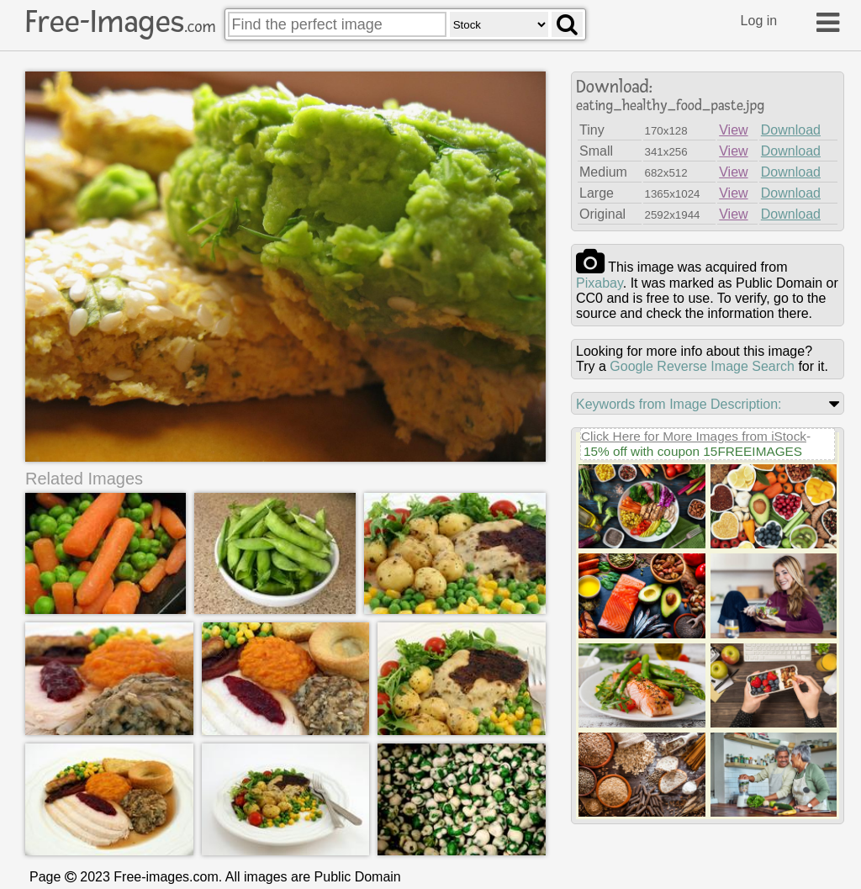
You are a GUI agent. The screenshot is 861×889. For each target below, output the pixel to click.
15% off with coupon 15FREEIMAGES (693, 451)
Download (791, 130)
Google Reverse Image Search (702, 366)
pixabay (599, 283)
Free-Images (120, 22)
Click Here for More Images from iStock (693, 436)
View (733, 130)
